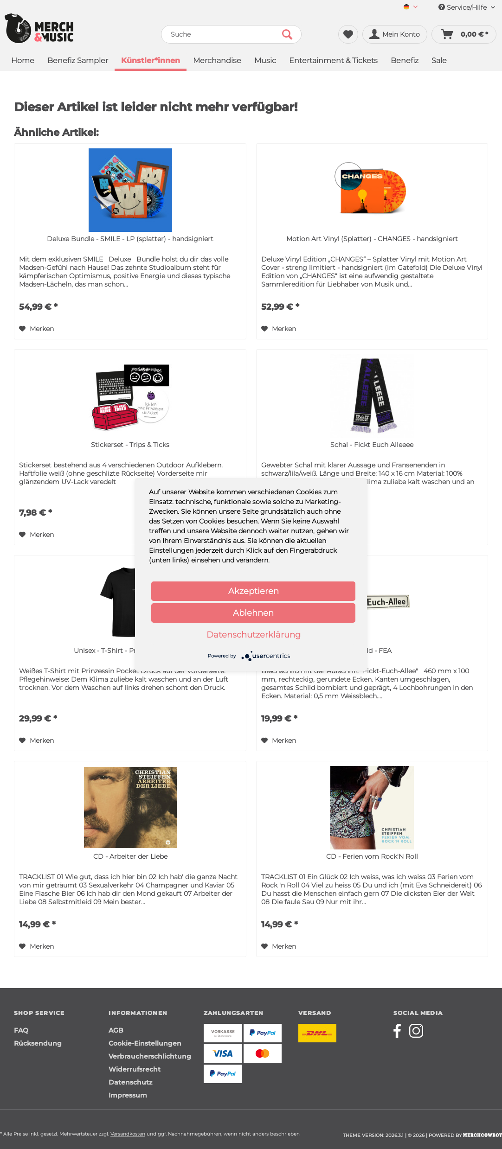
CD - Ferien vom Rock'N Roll (372, 856)
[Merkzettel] (348, 34)
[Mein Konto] (394, 34)
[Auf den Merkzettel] (36, 328)
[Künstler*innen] (151, 61)
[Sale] (439, 61)
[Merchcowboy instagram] (416, 1031)
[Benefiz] (404, 61)
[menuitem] (410, 7)
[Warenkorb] (463, 34)
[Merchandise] (217, 61)
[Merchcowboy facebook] (400, 1031)
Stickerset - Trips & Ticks (130, 444)
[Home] (23, 61)
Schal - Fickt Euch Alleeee (371, 444)
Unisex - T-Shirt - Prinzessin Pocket (130, 650)
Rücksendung (38, 1043)
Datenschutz (130, 1082)
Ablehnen (253, 613)
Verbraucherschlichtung (150, 1056)
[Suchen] (287, 34)
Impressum (128, 1095)
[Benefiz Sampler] (78, 61)
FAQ (21, 1030)
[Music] (265, 61)
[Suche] (231, 34)
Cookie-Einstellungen (145, 1043)
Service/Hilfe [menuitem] (466, 7)
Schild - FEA (372, 650)
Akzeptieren (253, 591)
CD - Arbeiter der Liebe (130, 856)
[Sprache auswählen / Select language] (411, 7)
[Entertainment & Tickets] (333, 61)
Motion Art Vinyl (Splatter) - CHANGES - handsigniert (372, 239)
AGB (116, 1030)
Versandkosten (127, 1134)
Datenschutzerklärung (253, 635)
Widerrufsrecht (135, 1069)
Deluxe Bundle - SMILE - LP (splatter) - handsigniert (130, 239)
